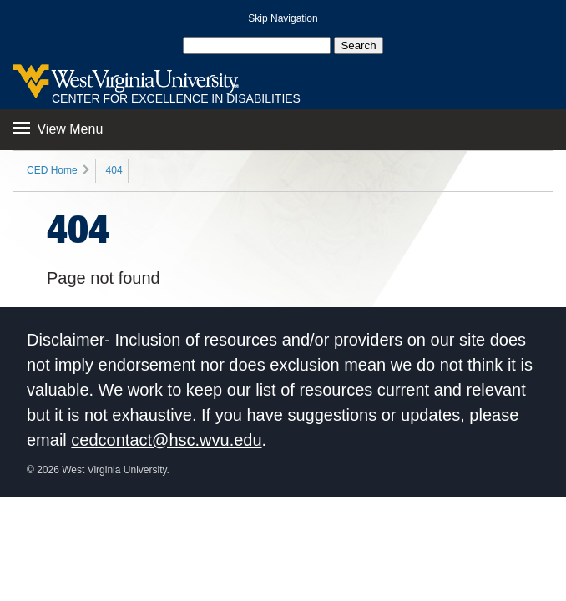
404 (114, 170)
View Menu (58, 129)
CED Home (52, 170)
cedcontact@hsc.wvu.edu (166, 440)
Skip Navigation (282, 18)
